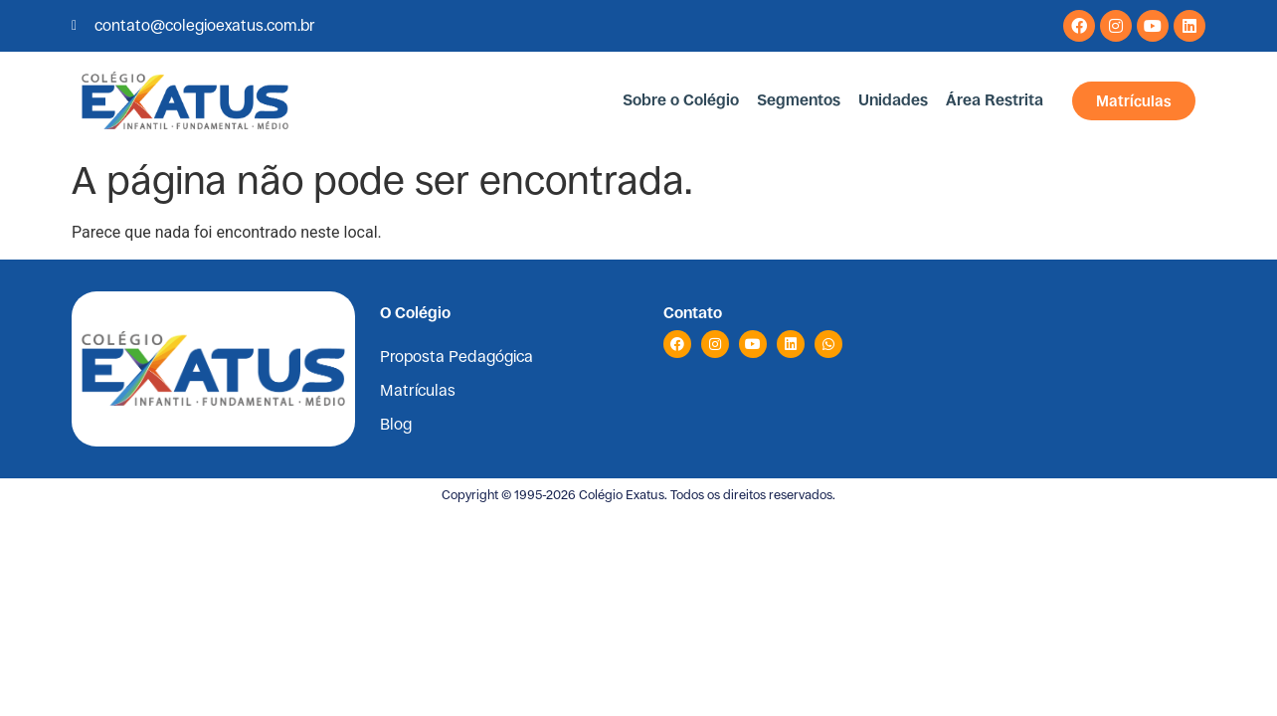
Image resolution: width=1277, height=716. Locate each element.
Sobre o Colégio (681, 99)
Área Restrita (994, 99)
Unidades (893, 99)
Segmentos (798, 99)
